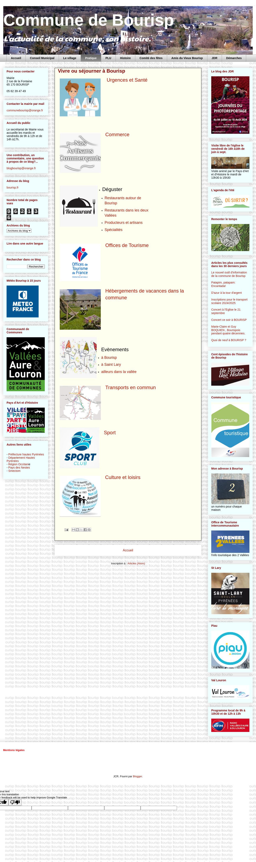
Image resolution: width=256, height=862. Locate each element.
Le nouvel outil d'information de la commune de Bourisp (229, 274)
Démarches (234, 58)
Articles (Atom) (136, 563)
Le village (69, 58)
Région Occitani (18, 464)
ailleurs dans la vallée (119, 372)
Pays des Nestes (19, 467)
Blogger (137, 776)
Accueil (16, 58)
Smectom (14, 470)
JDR (214, 58)
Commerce (117, 134)
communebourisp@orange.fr (25, 110)
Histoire (125, 58)
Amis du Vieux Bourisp (187, 58)
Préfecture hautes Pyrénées (26, 454)
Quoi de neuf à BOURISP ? (228, 340)
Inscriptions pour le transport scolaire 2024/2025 (229, 301)
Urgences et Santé (126, 80)
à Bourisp (109, 358)
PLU (108, 58)
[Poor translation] (15, 802)
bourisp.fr (12, 187)
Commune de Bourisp (88, 20)
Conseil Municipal (42, 58)
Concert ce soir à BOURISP (229, 319)
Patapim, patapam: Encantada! (223, 284)
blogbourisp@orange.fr (21, 168)
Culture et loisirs (122, 477)
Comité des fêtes (151, 58)
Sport (110, 432)
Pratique (91, 58)
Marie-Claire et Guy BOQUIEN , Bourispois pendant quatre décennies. (228, 330)
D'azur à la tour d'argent (226, 292)
